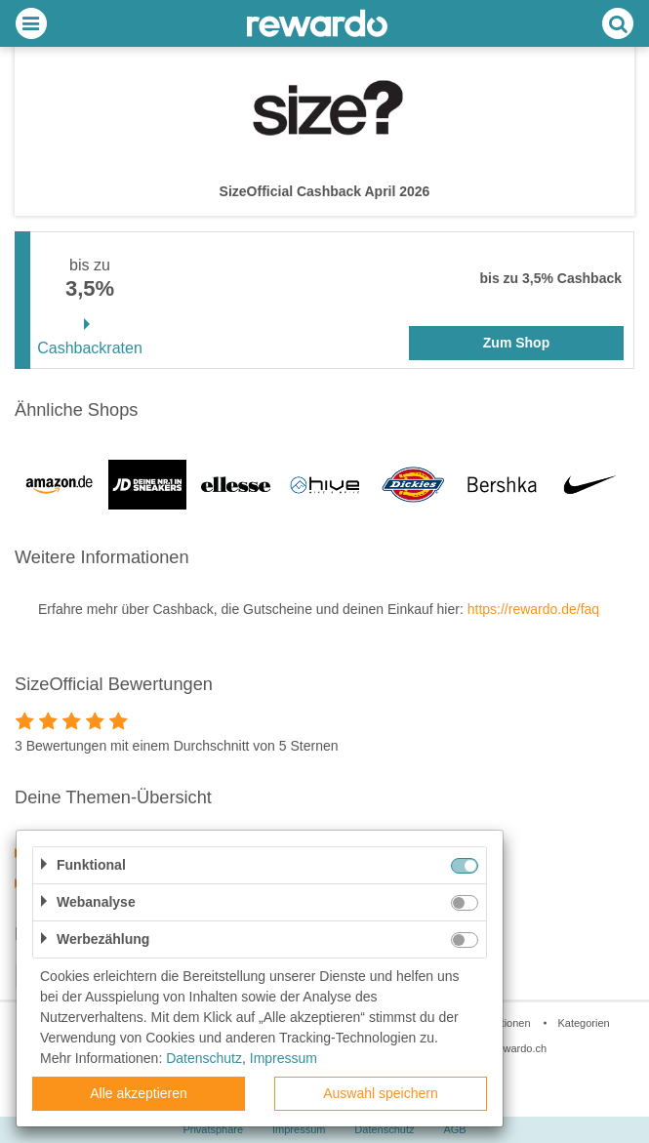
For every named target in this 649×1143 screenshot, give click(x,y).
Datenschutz (384, 1129)
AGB (454, 1129)
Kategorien (583, 1023)
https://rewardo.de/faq (533, 609)
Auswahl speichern (380, 1093)
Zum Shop (516, 342)
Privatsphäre (213, 1129)
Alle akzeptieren (138, 1093)
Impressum (298, 1129)
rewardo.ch (520, 1048)
